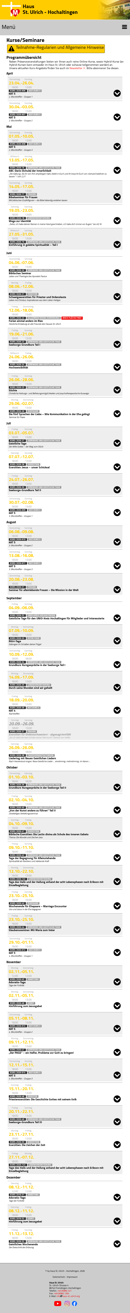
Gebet (31, 1003)
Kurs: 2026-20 (17, 270)
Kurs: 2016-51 (17, 1195)
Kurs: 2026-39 (17, 785)
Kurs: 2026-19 (17, 242)
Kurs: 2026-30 (17, 487)
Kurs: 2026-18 (17, 218)
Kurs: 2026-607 (18, 115)
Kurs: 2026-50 (17, 1142)
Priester (32, 294)
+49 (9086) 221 (64, 1291)
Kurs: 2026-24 (17, 365)
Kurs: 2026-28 (17, 464)
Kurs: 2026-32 (17, 615)
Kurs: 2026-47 (17, 1050)
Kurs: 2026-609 (18, 510)
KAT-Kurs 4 (33, 708)
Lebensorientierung (39, 218)
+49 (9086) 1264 (61, 1294)
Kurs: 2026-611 (18, 563)
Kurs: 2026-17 (17, 194)
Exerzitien (33, 464)
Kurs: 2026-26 (17, 411)
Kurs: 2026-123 (18, 1165)
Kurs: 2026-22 (17, 318)
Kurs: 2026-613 (18, 1026)
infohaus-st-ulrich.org (68, 1296)
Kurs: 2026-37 (17, 731)
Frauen (32, 194)
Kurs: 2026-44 (17, 927)
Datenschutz (59, 1277)
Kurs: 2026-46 (17, 1003)
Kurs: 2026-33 (17, 638)
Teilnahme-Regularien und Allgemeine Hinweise (56, 48)
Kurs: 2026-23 (17, 342)
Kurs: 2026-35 (17, 685)
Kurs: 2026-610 (18, 539)
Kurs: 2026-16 (17, 168)
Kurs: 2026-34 (17, 662)
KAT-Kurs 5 (34, 91)
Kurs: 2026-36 (17, 708)
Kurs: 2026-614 (18, 1073)
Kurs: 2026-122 (18, 879)
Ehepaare (33, 411)
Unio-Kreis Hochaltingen (41, 615)
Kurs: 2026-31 (17, 587)
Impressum (72, 1277)
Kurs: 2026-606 (18, 91)
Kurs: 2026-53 (17, 1241)
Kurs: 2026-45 (17, 979)
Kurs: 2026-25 (17, 387)
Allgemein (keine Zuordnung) (44, 318)
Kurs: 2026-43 (17, 903)
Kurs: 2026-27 (17, 441)
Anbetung (33, 979)
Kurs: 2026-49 (17, 1119)
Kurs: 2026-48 (17, 1096)
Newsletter (76, 68)
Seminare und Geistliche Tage (44, 168)
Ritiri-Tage (33, 638)
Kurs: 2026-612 (18, 950)
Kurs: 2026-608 (18, 144)
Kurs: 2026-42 (17, 855)
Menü (64, 27)
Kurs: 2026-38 (17, 755)
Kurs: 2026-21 (17, 294)
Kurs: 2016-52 (17, 1219)
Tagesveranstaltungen (40, 755)
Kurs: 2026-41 (17, 831)
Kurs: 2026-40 (17, 808)
